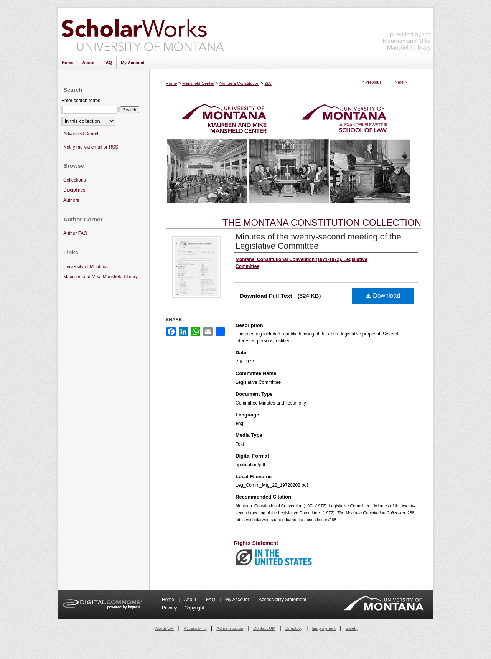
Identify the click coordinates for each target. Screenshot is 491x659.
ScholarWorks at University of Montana (142, 32)
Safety (352, 628)
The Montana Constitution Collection (321, 222)
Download (383, 295)
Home (171, 83)
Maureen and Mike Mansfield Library (407, 30)
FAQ (211, 599)
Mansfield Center (198, 83)
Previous (373, 82)
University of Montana (85, 266)
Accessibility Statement (282, 599)
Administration (230, 628)
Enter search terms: (81, 100)
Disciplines (74, 190)
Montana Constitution (239, 83)
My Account (237, 599)
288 (268, 83)
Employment (324, 628)
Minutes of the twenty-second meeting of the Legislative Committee (318, 241)
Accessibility (195, 628)
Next (399, 82)
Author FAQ (75, 233)
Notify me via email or (90, 147)
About (191, 599)
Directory (293, 628)
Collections (74, 180)
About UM (164, 628)
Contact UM (264, 628)
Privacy (170, 608)
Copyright (194, 608)
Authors (71, 200)
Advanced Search (81, 134)
